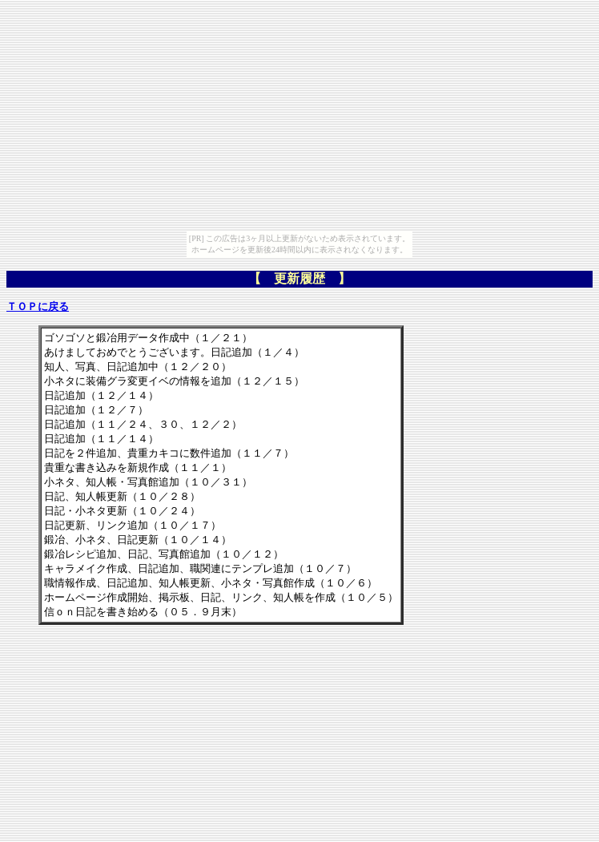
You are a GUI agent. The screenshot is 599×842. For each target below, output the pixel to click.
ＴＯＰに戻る (37, 306)
